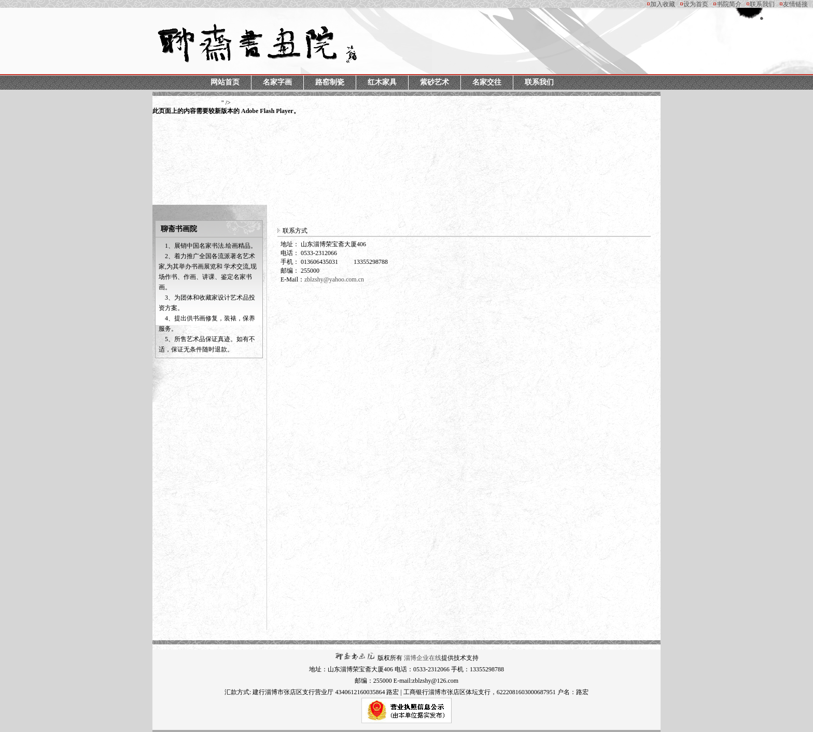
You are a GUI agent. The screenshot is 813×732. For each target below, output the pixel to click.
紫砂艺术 (434, 82)
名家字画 (277, 82)
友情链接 (795, 4)
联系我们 (762, 4)
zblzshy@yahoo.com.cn (334, 279)
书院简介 (729, 4)
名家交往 (486, 82)
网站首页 (225, 82)
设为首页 (695, 4)
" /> (226, 107)
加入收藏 (662, 4)
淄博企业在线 (422, 657)
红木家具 (382, 82)
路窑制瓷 (329, 82)
